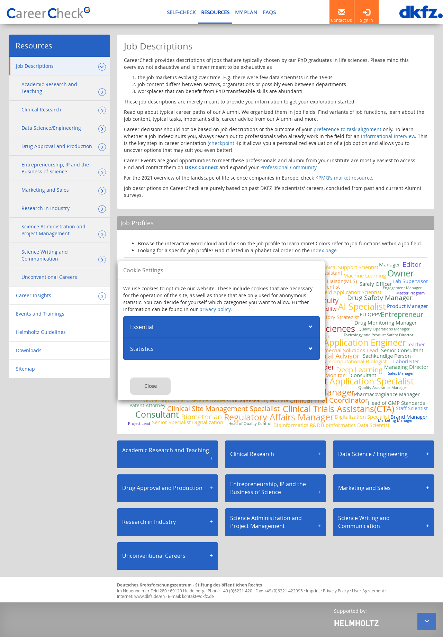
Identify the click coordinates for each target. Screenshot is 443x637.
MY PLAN (246, 12)
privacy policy (214, 309)
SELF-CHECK (181, 12)
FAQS (269, 12)
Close (150, 386)
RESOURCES (215, 12)
